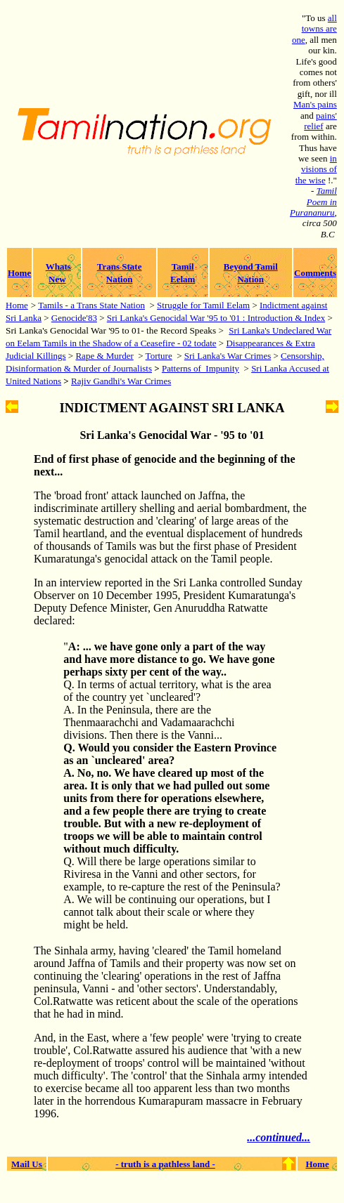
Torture (159, 355)
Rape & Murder (104, 355)
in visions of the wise (316, 169)
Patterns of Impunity (200, 368)
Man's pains (315, 104)
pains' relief (320, 120)
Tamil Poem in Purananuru (313, 201)
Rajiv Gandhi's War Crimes (121, 381)
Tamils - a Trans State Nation (91, 305)
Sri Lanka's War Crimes (227, 355)
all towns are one (314, 29)
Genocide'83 (74, 318)
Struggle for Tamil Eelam (203, 305)
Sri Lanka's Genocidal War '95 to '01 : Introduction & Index (216, 318)
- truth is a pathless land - (165, 1164)
